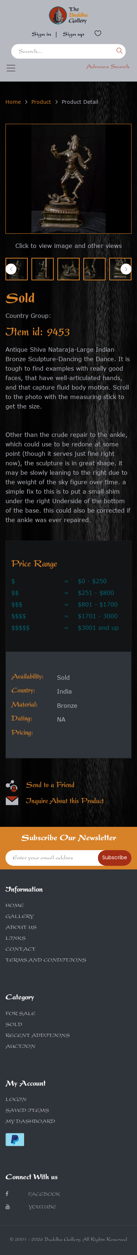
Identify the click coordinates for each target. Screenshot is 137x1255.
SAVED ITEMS (27, 1111)
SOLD (13, 1025)
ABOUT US (21, 928)
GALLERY (19, 917)
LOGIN (16, 1100)
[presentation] (10, 269)
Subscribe (114, 857)
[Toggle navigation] (10, 68)
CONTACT (20, 949)
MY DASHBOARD (30, 1122)
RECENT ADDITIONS (37, 1036)
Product (41, 102)
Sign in (41, 35)
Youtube (30, 1207)
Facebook (32, 1194)
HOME (14, 906)
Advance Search (107, 67)
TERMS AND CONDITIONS (45, 960)
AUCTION (20, 1047)
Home (13, 102)
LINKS (15, 939)
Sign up (73, 35)
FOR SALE (20, 1014)
